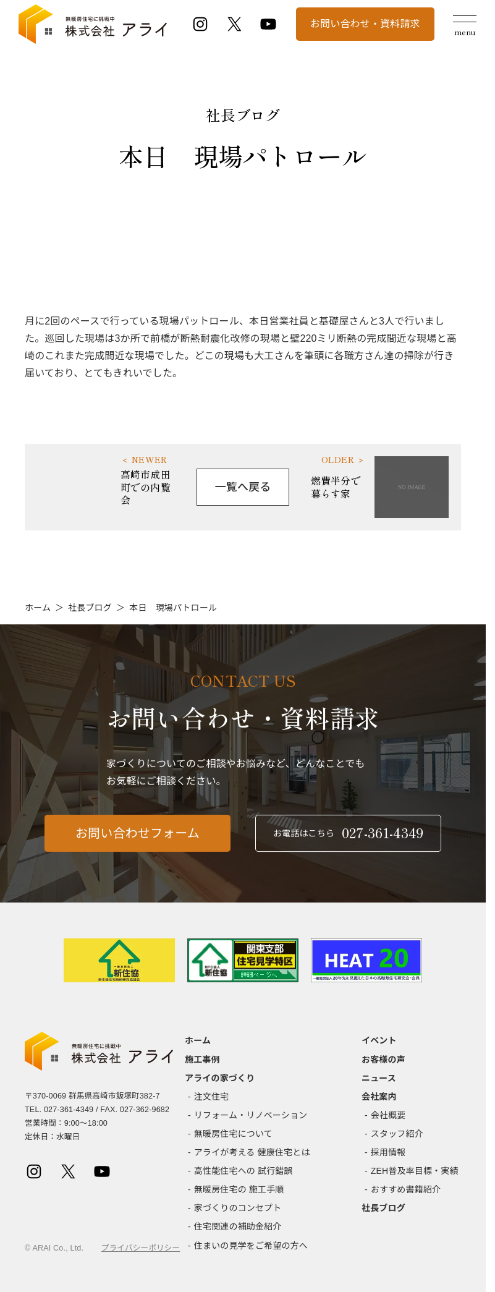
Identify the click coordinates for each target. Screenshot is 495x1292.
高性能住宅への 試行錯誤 (243, 1171)
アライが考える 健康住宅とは (252, 1152)
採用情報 (388, 1152)
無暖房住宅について (233, 1134)
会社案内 (379, 1097)
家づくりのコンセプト (238, 1208)
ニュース (379, 1078)
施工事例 (202, 1060)
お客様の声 (383, 1060)
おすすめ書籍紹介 (406, 1189)
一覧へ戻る (243, 487)
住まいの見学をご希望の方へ (251, 1246)
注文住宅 (211, 1097)
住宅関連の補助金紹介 (238, 1226)
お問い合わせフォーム (137, 840)
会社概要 (388, 1115)
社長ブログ (90, 608)
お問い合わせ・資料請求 (365, 24)
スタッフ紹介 (397, 1134)
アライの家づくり (220, 1078)
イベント (379, 1040)
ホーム (38, 608)
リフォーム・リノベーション (250, 1115)
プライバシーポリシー (140, 1248)
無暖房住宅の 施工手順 (239, 1189)
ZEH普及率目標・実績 (415, 1171)
